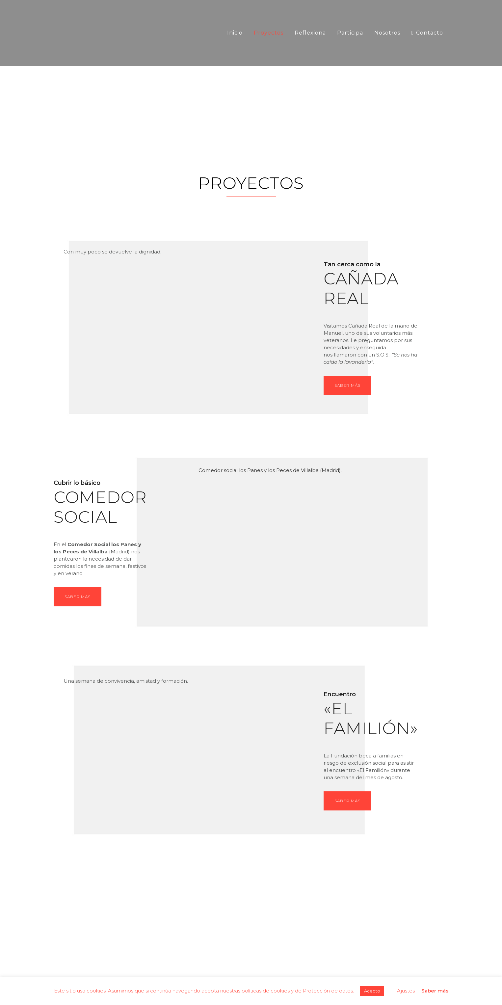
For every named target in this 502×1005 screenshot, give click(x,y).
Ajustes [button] (406, 991)
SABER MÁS (78, 596)
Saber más (347, 385)
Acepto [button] (372, 990)
